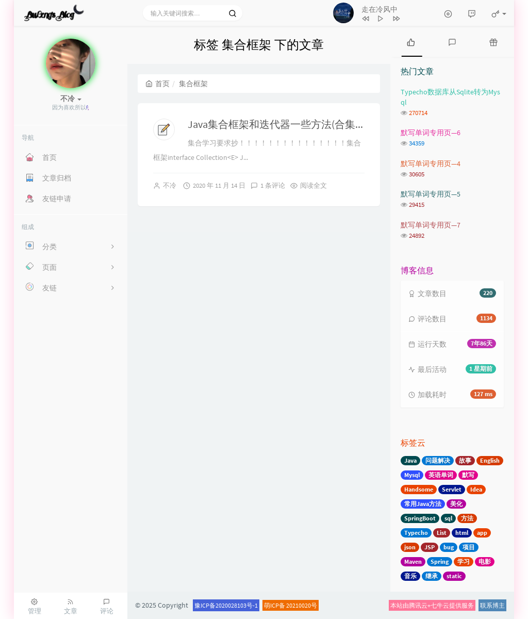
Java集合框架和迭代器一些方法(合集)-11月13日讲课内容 (316, 124)
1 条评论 (272, 185)
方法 (467, 518)
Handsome (418, 489)
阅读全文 (313, 185)
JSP (429, 547)
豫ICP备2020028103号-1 (226, 605)
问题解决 (437, 460)
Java (410, 460)
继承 (431, 576)
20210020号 (301, 605)
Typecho (416, 532)
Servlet (451, 489)
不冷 (169, 185)
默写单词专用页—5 (430, 194)
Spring (440, 561)
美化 (456, 504)
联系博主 (492, 605)
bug (448, 547)
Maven (413, 561)
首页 (157, 83)
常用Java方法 (422, 504)
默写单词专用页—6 (430, 132)
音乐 (410, 576)
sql (448, 518)
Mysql (412, 475)
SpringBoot (420, 518)
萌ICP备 (275, 605)
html (461, 532)
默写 (468, 475)
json (410, 547)
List (442, 532)
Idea (476, 489)
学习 (463, 561)
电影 (484, 561)
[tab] (411, 41)
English (490, 460)
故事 (465, 460)
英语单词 (440, 475)
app (482, 532)
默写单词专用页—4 (430, 163)
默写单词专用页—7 (430, 225)
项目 (469, 547)
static (454, 576)
